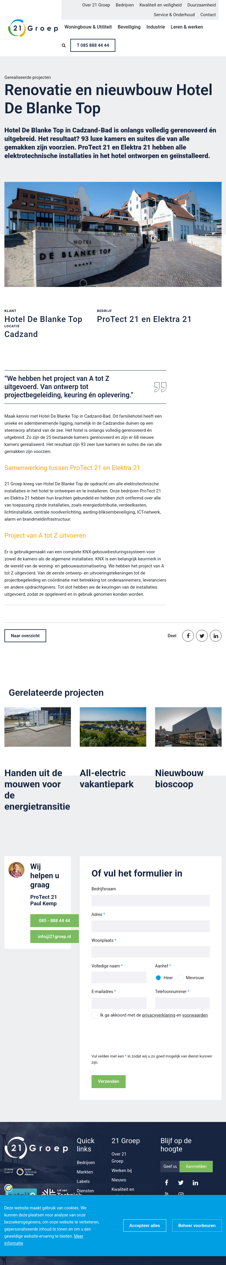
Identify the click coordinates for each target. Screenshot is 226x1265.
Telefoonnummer (171, 991)
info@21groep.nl (54, 936)
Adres (97, 914)
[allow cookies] (144, 1225)
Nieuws (119, 1180)
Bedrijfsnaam (104, 889)
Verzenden (108, 1081)
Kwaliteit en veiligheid (160, 5)
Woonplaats (102, 940)
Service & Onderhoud (174, 14)
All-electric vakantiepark (107, 779)
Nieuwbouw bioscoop (179, 779)
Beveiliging (129, 27)
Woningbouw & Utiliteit (88, 27)
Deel (172, 635)
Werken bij (122, 1170)
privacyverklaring (158, 1015)
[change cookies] (197, 1225)
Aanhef (161, 966)
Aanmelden (196, 1166)
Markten (85, 1172)
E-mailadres (102, 991)
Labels (83, 1181)
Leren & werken (187, 27)
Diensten (85, 1190)
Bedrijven (125, 5)
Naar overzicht (25, 635)
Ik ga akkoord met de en (154, 1015)
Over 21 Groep (96, 5)
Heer (168, 977)
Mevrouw (195, 977)
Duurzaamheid (201, 5)
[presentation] (136, 1032)
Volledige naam (106, 966)
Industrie (156, 27)
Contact (208, 14)
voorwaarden (195, 1015)
